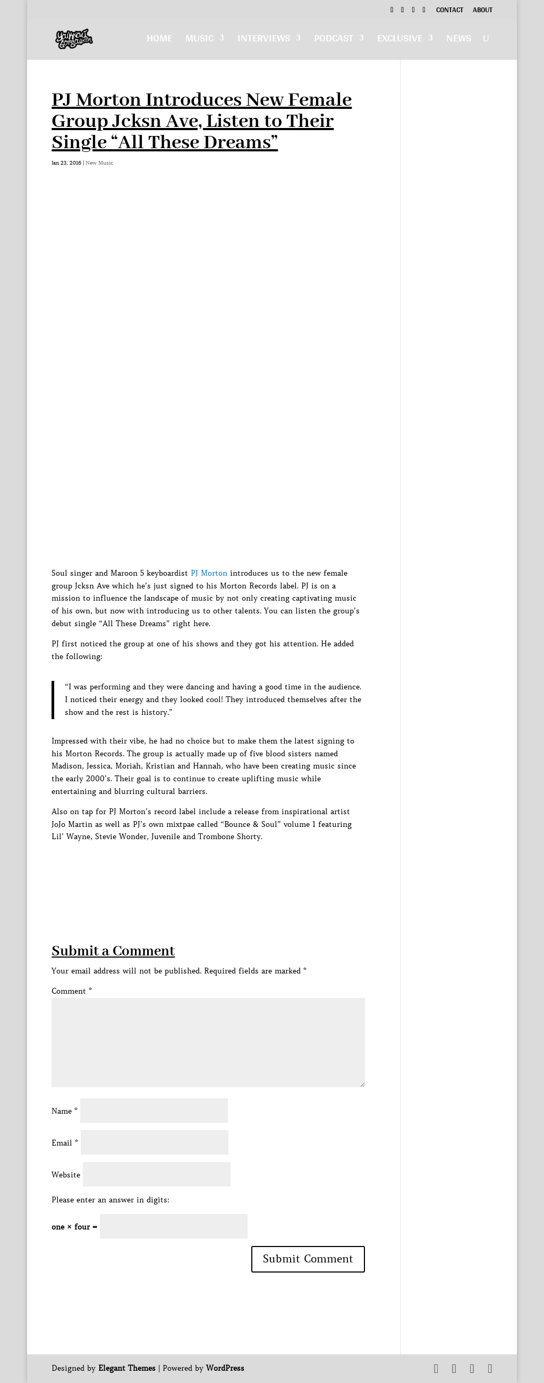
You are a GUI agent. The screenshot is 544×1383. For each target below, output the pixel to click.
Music (199, 40)
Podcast (333, 40)
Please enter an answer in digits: (110, 1200)
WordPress (225, 1368)
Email (65, 1143)
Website (66, 1175)
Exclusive (399, 40)
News (458, 40)
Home (159, 40)
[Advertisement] (245, 867)
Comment (72, 991)
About (482, 11)
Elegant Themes (127, 1368)
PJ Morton (209, 573)
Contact (449, 11)
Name (65, 1111)
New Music (99, 162)
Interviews (263, 40)
